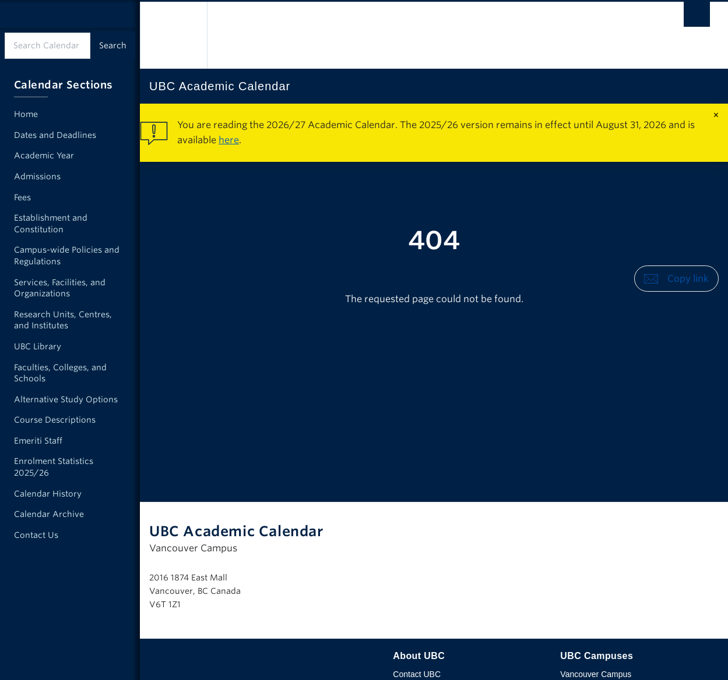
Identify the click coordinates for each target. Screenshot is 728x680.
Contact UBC (417, 674)
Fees (22, 197)
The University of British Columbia (173, 35)
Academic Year (44, 155)
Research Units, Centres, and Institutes (63, 320)
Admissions (37, 176)
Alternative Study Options (66, 399)
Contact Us (36, 535)
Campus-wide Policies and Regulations (66, 255)
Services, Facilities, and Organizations (59, 288)
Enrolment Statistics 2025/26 (53, 466)
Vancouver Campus (595, 674)
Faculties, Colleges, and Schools (60, 373)
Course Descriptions (55, 419)
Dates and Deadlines (55, 135)
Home (26, 114)
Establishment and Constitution (50, 223)
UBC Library (37, 346)
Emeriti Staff (38, 440)
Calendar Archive (49, 514)
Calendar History (48, 493)
